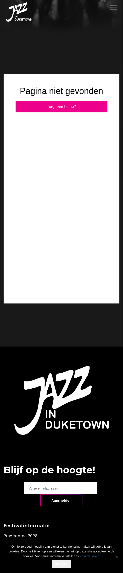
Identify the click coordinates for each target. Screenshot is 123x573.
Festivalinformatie (26, 526)
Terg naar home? (61, 107)
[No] (117, 557)
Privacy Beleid (89, 556)
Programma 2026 (20, 535)
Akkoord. (61, 564)
